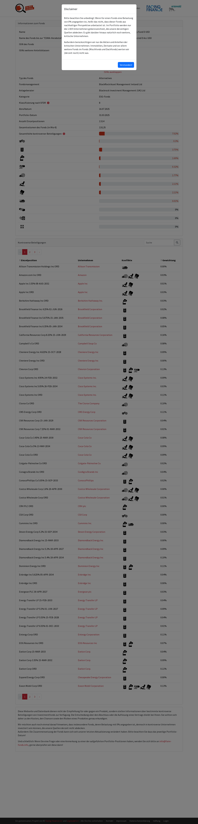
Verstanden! (126, 64)
